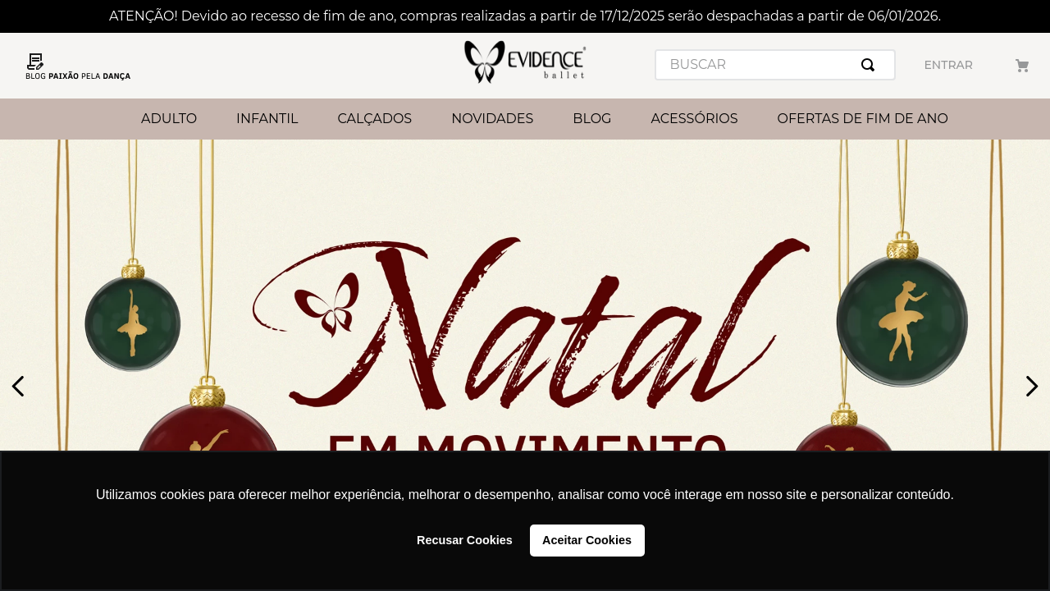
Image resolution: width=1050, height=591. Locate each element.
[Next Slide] (1031, 386)
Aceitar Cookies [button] (587, 540)
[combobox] (775, 64)
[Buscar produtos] (871, 65)
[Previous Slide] (18, 386)
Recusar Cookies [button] (465, 540)
